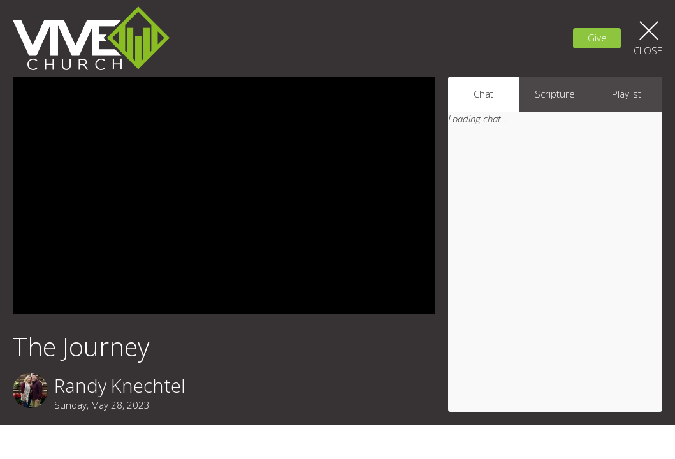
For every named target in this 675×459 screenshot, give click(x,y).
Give (597, 37)
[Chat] (555, 277)
